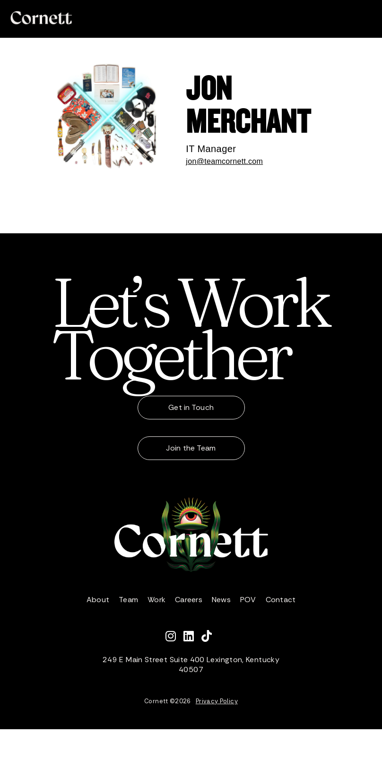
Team (128, 600)
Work (156, 600)
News (221, 600)
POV (248, 600)
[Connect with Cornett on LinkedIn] (192, 637)
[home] (41, 18)
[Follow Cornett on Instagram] (174, 637)
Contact (281, 600)
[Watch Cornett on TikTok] (209, 637)
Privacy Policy (217, 701)
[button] (365, 18)
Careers (188, 600)
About (98, 600)
